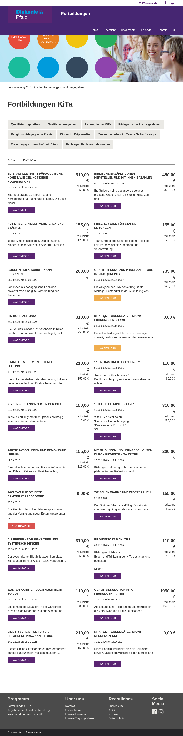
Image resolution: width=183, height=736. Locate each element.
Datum (30, 160)
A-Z (12, 160)
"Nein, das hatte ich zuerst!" (117, 362)
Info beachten (21, 525)
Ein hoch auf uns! (22, 316)
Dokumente (128, 30)
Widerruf (114, 714)
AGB (112, 710)
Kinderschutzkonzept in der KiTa (35, 404)
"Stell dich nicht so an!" (114, 404)
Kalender (146, 30)
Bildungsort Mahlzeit (112, 539)
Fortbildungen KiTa (19, 706)
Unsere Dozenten (76, 714)
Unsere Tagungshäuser (80, 718)
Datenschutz (117, 718)
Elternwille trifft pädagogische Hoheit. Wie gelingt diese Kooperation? (35, 177)
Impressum (116, 706)
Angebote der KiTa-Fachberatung (29, 710)
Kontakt (162, 30)
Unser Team (73, 710)
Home (94, 30)
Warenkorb (148, 3)
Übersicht (109, 30)
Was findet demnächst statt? (25, 714)
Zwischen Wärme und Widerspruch (123, 492)
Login (169, 3)
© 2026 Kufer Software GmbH (24, 732)
